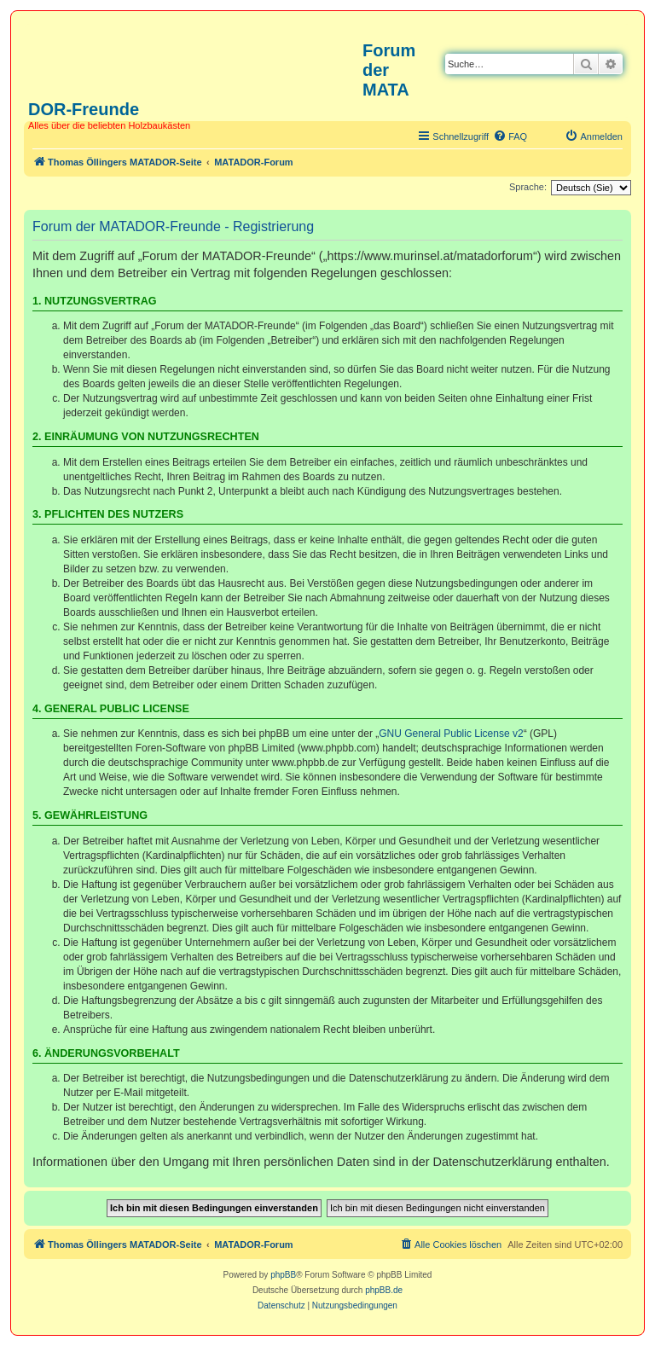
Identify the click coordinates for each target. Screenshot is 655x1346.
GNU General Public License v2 (451, 734)
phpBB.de (384, 1290)
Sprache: (528, 187)
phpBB (283, 1274)
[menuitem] (510, 136)
